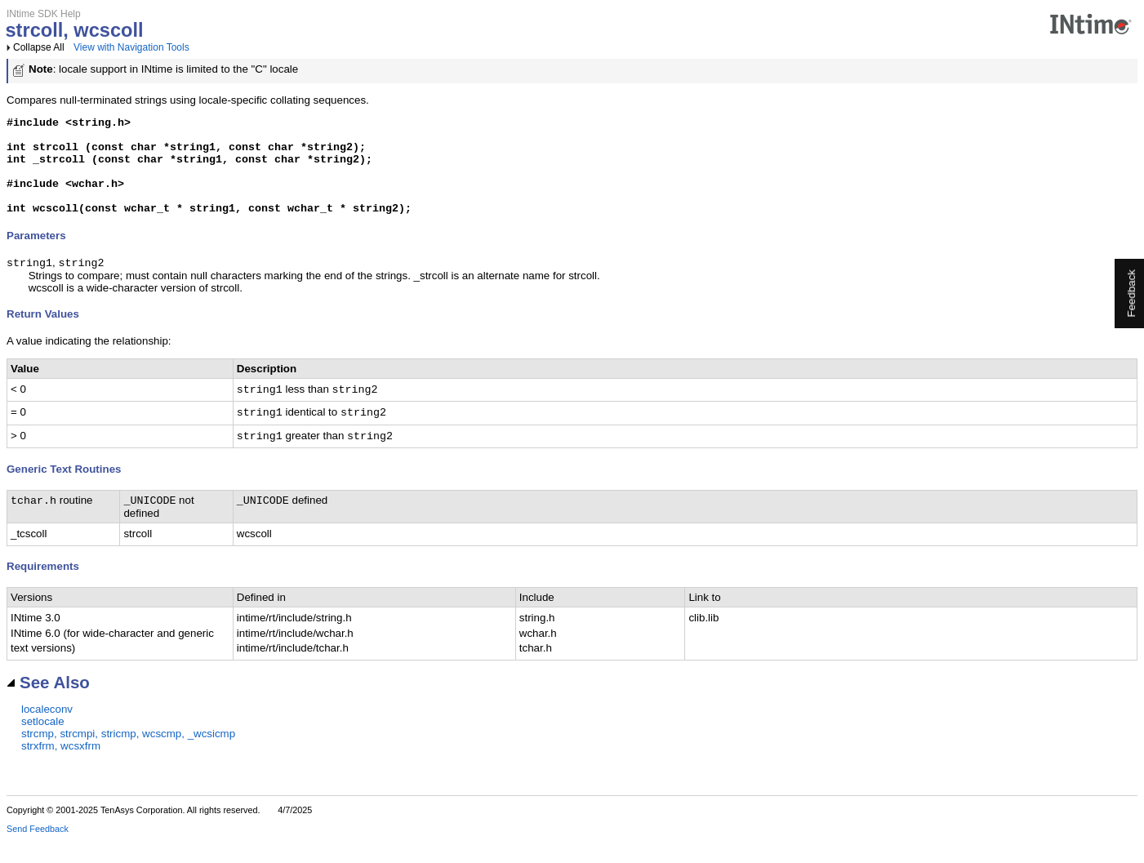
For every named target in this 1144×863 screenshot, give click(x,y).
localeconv (47, 732)
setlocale (43, 744)
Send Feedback (38, 851)
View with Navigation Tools (131, 47)
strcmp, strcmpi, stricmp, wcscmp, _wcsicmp (128, 756)
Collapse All (39, 47)
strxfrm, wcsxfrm (60, 769)
